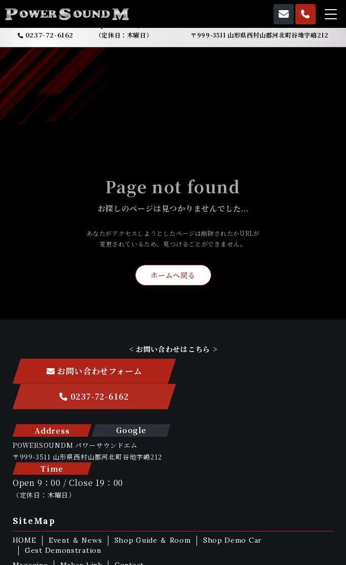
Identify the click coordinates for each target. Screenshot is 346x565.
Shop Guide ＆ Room (153, 479)
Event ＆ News (75, 479)
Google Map (128, 408)
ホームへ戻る (172, 276)
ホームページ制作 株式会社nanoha (173, 556)
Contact (130, 504)
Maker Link (82, 504)
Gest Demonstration (63, 490)
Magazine (30, 504)
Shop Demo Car (233, 479)
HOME (24, 479)
